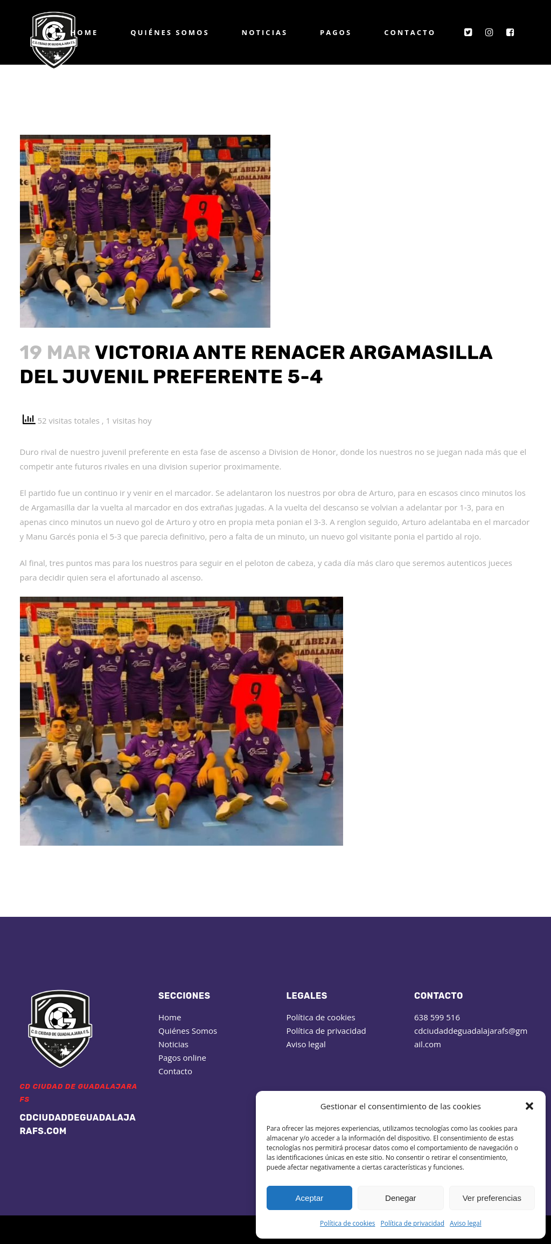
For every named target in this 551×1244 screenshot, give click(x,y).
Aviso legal (466, 1223)
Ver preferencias (492, 1197)
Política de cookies (347, 1223)
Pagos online (182, 1057)
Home (169, 1017)
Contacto (175, 1071)
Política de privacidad (412, 1223)
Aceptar (310, 1197)
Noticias (173, 1044)
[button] (529, 1106)
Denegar (400, 1197)
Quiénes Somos (187, 1030)
